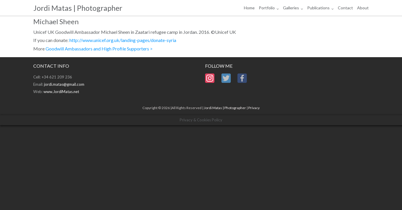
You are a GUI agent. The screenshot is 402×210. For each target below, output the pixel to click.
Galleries (291, 7)
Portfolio (267, 7)
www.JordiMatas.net (61, 91)
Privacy (254, 108)
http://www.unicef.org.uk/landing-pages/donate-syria (122, 40)
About (363, 7)
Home (249, 7)
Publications (318, 7)
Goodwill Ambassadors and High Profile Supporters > (99, 48)
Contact (345, 7)
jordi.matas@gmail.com (64, 84)
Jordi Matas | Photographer (225, 108)
